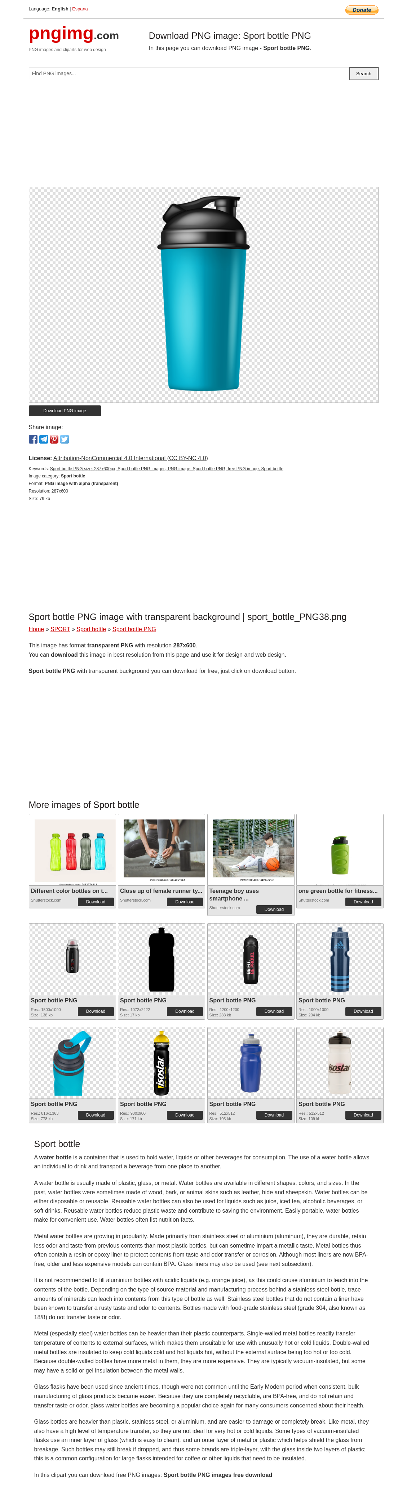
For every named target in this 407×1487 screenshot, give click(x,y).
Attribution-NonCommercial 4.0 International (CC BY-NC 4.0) (130, 458)
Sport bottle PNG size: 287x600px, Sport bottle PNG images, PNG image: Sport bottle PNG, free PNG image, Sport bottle (166, 468)
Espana (80, 9)
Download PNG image (64, 410)
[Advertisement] (204, 136)
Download (95, 901)
